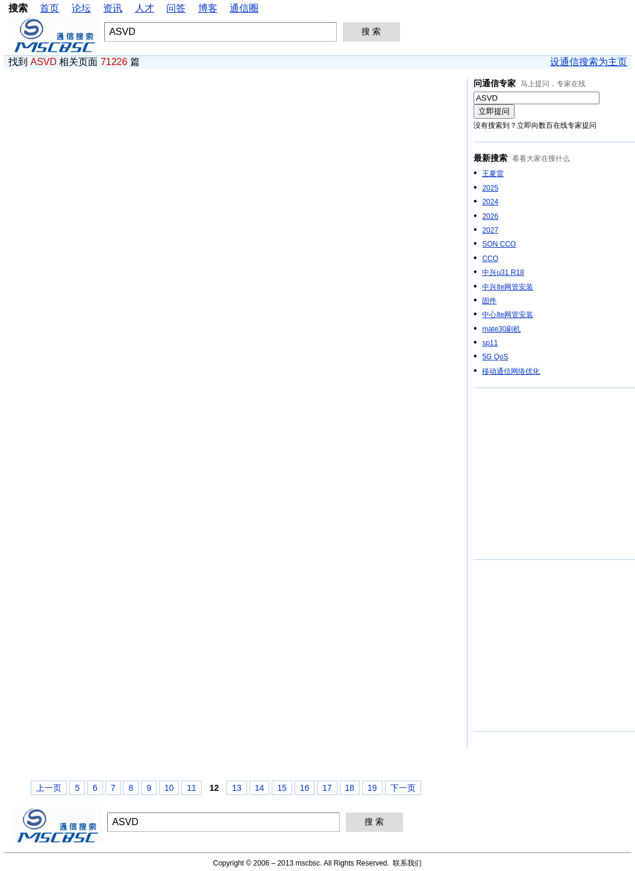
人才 (144, 8)
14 (259, 788)
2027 (490, 230)
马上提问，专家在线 (553, 84)
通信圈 (244, 8)
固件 (489, 301)
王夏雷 (493, 173)
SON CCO (499, 244)
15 (282, 788)
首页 (49, 8)
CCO (490, 258)
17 (327, 788)
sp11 (490, 343)
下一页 (403, 788)
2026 (490, 216)
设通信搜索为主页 (588, 62)
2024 (490, 202)
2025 (490, 188)
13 (237, 788)
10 (169, 788)
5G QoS (495, 357)
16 (305, 788)
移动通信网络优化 (511, 371)
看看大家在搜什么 (541, 158)
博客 (207, 8)
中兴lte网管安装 (507, 287)
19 (372, 788)
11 (191, 788)
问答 (176, 8)
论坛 (81, 8)
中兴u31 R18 (503, 272)
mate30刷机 (501, 329)
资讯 (112, 8)
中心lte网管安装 (507, 314)
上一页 (48, 788)
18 (350, 788)
